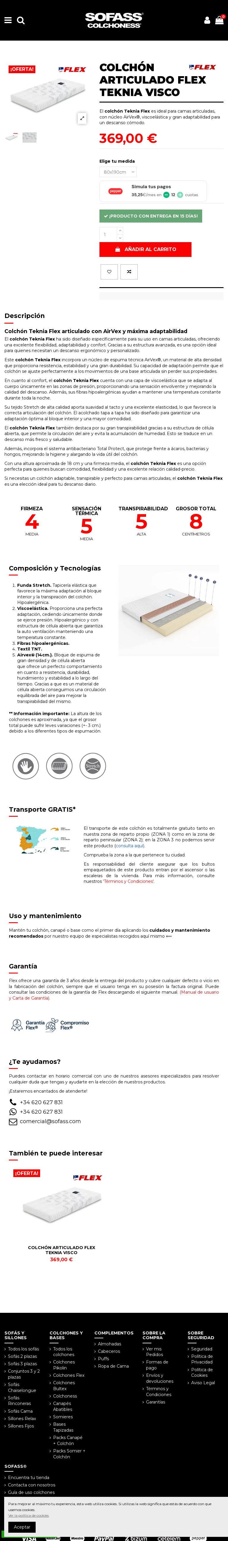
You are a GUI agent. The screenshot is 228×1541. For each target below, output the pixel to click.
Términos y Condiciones (158, 1391)
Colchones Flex (68, 1375)
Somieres (63, 1416)
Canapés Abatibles (62, 1406)
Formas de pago (157, 1365)
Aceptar (22, 1527)
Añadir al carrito (145, 249)
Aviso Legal (203, 1382)
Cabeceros (109, 1351)
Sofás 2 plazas (22, 1356)
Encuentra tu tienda (28, 1477)
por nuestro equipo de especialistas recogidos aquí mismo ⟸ (109, 933)
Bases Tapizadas (63, 1427)
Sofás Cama (20, 1411)
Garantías (155, 1402)
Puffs (103, 1358)
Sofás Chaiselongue (22, 1387)
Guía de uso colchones (31, 1492)
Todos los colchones (63, 1352)
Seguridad (201, 1349)
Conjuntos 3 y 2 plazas (24, 1374)
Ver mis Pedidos (154, 1352)
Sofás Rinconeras (19, 1400)
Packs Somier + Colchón (69, 1454)
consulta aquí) (130, 845)
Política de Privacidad (202, 1359)
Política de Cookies (202, 1372)
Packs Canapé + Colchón (68, 1440)
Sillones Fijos (21, 1426)
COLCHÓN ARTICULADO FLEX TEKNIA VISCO (61, 1250)
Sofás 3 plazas (22, 1363)
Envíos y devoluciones (159, 1378)
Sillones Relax (22, 1418)
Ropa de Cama (113, 1366)
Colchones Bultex (64, 1385)
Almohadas (109, 1344)
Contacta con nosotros (31, 1485)
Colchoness (65, 1396)
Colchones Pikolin (64, 1365)
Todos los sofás (23, 1349)
